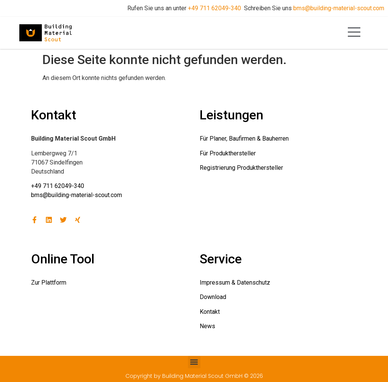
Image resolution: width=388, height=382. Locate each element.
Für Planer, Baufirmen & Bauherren (244, 138)
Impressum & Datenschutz (235, 282)
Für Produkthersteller (228, 153)
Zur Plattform (48, 282)
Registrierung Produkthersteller (241, 167)
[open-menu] (354, 33)
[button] (194, 362)
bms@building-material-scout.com (338, 8)
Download (213, 297)
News (207, 326)
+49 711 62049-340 (214, 8)
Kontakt (210, 311)
